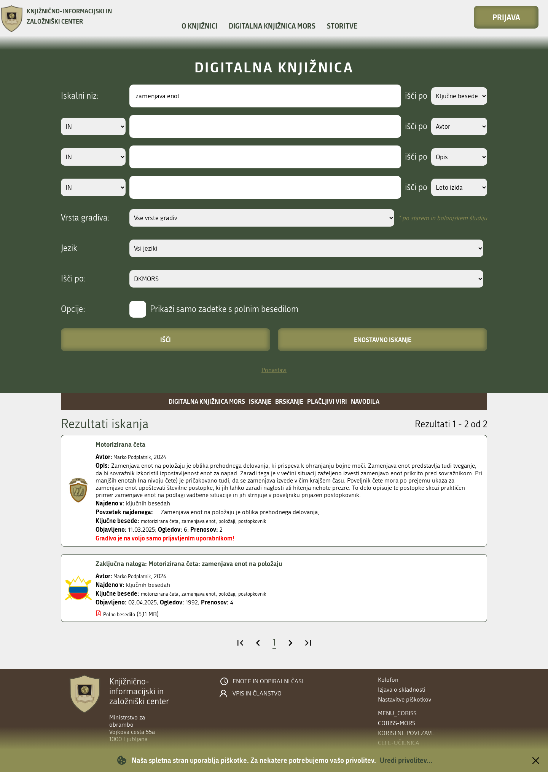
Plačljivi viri (327, 401)
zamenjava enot (210, 520)
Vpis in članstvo (257, 693)
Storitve (342, 26)
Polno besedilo (122, 614)
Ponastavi (274, 370)
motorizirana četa (164, 520)
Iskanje (260, 401)
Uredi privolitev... (406, 760)
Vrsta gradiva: (85, 218)
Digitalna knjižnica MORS (272, 26)
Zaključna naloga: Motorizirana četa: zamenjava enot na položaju (204, 563)
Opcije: (73, 309)
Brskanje (289, 401)
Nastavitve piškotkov (404, 699)
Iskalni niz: (80, 96)
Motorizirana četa (125, 444)
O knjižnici (199, 26)
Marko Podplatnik (136, 456)
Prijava (506, 17)
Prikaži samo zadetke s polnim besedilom (224, 309)
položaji (244, 520)
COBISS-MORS (396, 723)
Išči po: (73, 279)
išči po (409, 96)
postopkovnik (275, 520)
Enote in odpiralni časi (268, 681)
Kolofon (388, 679)
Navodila (365, 401)
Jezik (69, 248)
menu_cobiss (397, 713)
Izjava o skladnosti (401, 689)
